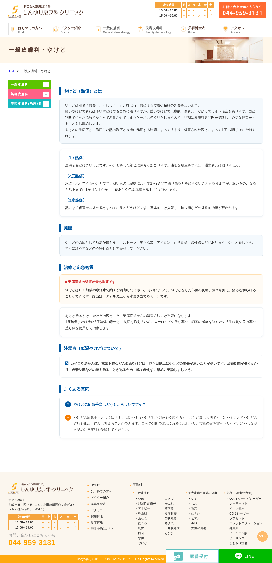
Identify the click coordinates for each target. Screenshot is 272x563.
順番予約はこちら (103, 528)
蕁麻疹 (169, 508)
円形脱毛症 (172, 528)
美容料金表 (204, 30)
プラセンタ (237, 518)
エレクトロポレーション (246, 523)
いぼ (141, 498)
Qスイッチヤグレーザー (246, 498)
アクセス (247, 30)
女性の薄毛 (198, 528)
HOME (95, 485)
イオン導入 (237, 508)
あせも (142, 518)
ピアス (195, 518)
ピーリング (237, 538)
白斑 (141, 533)
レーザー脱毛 (238, 503)
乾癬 (141, 528)
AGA (194, 523)
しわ (194, 503)
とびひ (169, 533)
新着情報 (97, 522)
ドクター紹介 (77, 30)
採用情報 (97, 516)
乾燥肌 (142, 513)
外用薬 (234, 528)
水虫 (141, 538)
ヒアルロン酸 (238, 533)
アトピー (144, 508)
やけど (142, 543)
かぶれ (169, 503)
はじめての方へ (34, 30)
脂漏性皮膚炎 (147, 503)
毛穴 (194, 508)
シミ (194, 498)
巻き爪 (169, 523)
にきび (169, 498)
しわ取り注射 (238, 543)
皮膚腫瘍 (171, 513)
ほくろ (142, 523)
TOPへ (262, 536)
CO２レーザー (239, 513)
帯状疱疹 (171, 518)
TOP (12, 71)
